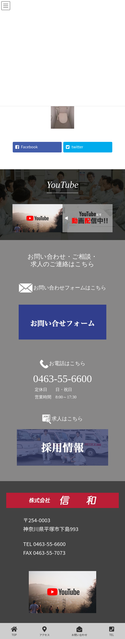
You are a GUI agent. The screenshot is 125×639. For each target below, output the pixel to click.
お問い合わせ (79, 631)
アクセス (44, 631)
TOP (14, 631)
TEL (111, 631)
